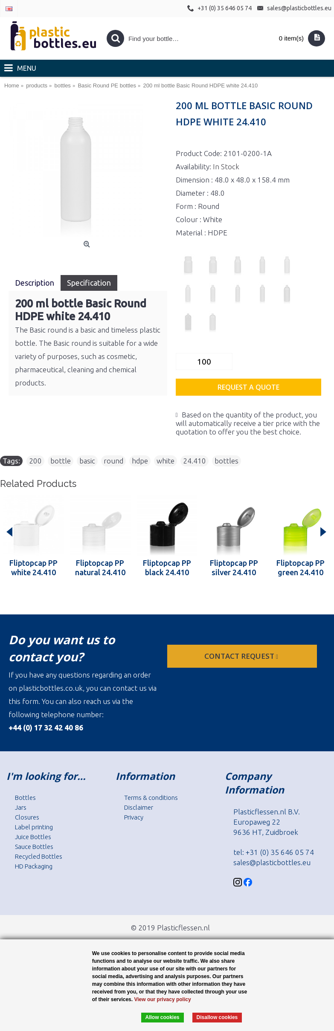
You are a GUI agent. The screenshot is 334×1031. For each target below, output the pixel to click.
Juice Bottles (33, 836)
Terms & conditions (151, 797)
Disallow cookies (217, 1017)
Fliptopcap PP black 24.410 (167, 567)
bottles (226, 461)
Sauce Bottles (34, 846)
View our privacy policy (162, 999)
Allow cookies (162, 1017)
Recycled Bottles (38, 856)
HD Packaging (33, 866)
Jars (20, 807)
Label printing (34, 827)
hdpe (140, 461)
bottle (60, 461)
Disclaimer (138, 807)
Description (34, 282)
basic (87, 461)
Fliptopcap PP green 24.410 (300, 567)
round (113, 461)
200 (35, 461)
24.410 (194, 461)
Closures (27, 817)
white (165, 461)
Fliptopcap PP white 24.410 (33, 567)
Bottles (25, 797)
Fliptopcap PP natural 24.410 (100, 567)
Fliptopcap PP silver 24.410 (234, 567)
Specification (89, 282)
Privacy (133, 817)
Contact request (242, 656)
